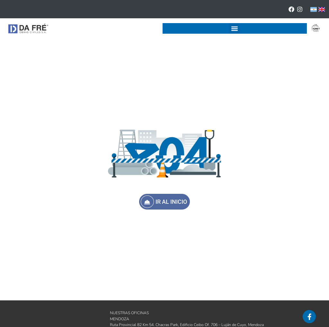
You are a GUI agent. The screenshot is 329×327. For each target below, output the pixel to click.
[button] (234, 28)
